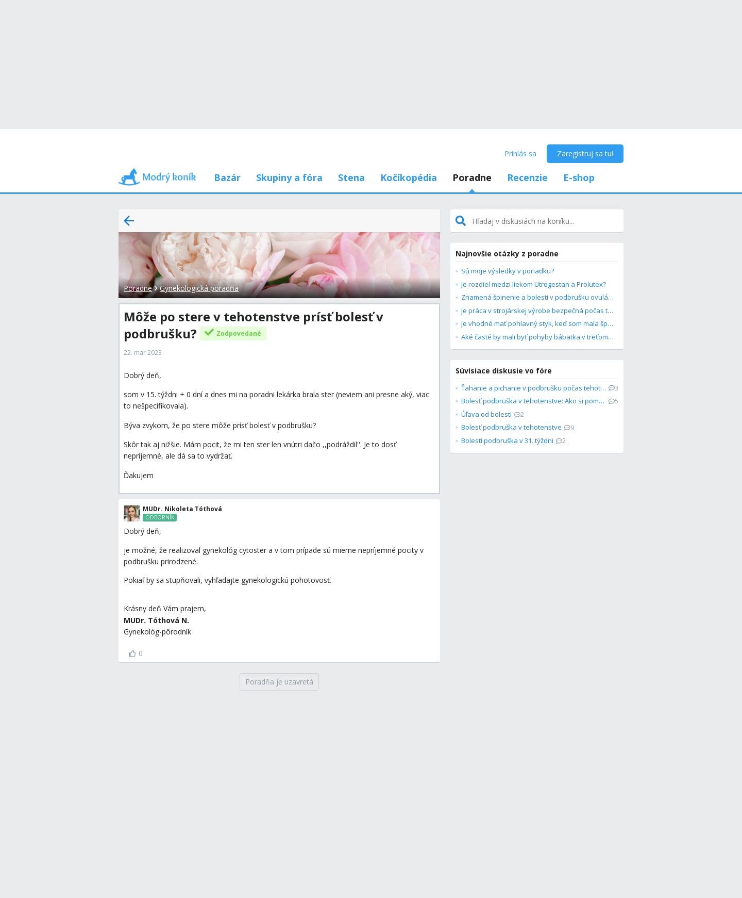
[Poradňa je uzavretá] (279, 682)
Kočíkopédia (408, 177)
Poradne (472, 177)
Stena (351, 177)
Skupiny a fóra (289, 177)
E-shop (579, 177)
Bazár (227, 177)
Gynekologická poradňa (199, 288)
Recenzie (527, 177)
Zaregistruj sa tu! (585, 153)
